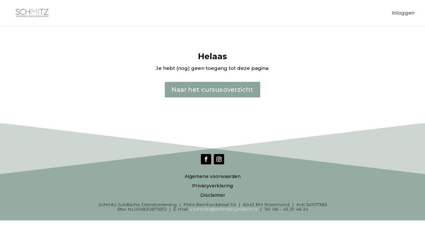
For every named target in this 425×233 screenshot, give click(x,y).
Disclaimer (212, 195)
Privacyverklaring (212, 186)
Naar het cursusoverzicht (212, 90)
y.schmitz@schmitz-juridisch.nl (223, 209)
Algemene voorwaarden (213, 176)
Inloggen (403, 13)
